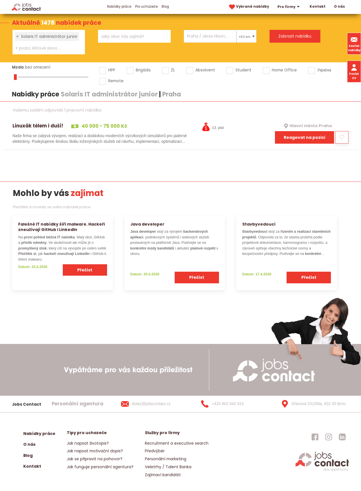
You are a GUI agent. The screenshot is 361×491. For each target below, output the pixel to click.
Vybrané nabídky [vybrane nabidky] (248, 7)
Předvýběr (155, 451)
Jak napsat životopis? (88, 443)
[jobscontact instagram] (328, 437)
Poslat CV (354, 71)
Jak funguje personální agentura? (100, 467)
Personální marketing (165, 459)
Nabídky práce (119, 6)
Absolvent (205, 70)
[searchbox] (45, 48)
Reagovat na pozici (304, 137)
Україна (324, 70)
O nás (339, 6)
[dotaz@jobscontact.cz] (151, 404)
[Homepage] (26, 6)
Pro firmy (289, 7)
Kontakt (317, 6)
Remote (116, 81)
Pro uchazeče (146, 6)
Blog (165, 6)
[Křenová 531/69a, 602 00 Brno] (311, 404)
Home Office (284, 70)
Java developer (147, 224)
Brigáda (143, 70)
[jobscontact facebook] (315, 437)
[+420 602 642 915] (231, 404)
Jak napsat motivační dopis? (95, 451)
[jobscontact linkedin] (342, 437)
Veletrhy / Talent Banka (168, 467)
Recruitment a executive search (176, 443)
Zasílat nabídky (354, 43)
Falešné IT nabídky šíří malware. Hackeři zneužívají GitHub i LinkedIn (61, 226)
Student (243, 70)
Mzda (18, 67)
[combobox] (48, 42)
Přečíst (84, 270)
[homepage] (322, 470)
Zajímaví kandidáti (163, 475)
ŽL (173, 70)
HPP (111, 70)
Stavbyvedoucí (259, 224)
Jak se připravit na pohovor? (94, 459)
